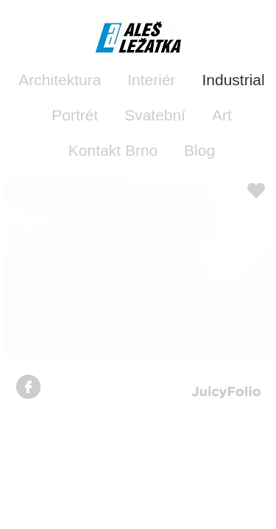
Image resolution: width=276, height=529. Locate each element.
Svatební (154, 115)
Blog (199, 150)
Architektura (59, 79)
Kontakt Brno (113, 150)
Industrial (233, 79)
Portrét (75, 115)
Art (222, 115)
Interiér (151, 79)
